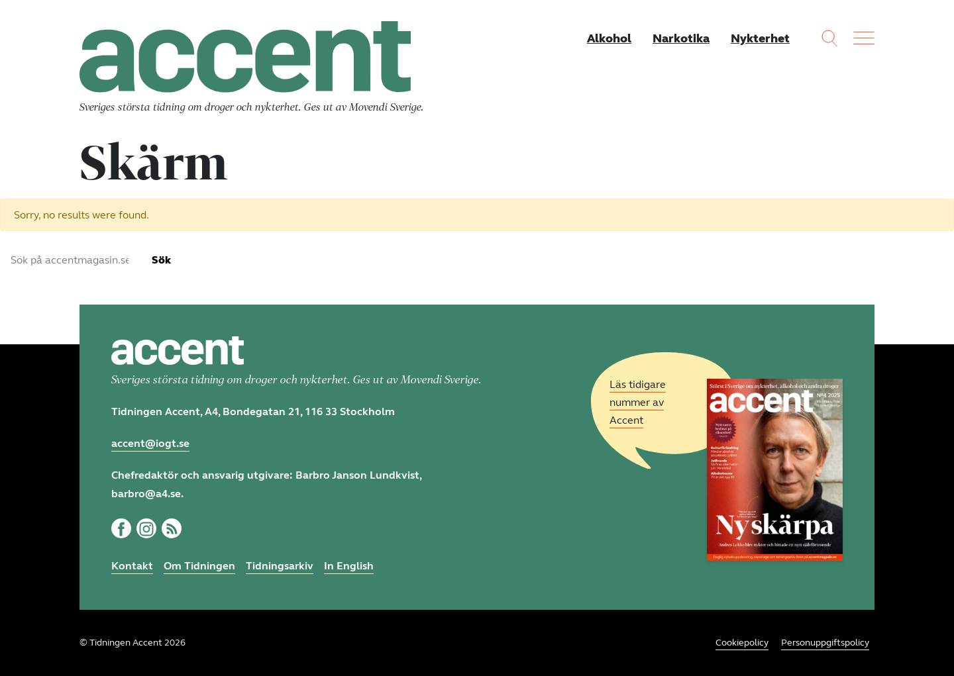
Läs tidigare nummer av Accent (638, 402)
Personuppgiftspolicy (825, 642)
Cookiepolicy (742, 642)
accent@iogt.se (150, 443)
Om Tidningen (199, 565)
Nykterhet (760, 38)
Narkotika (681, 38)
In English (349, 565)
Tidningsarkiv (279, 565)
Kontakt (132, 565)
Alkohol (609, 38)
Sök (161, 260)
